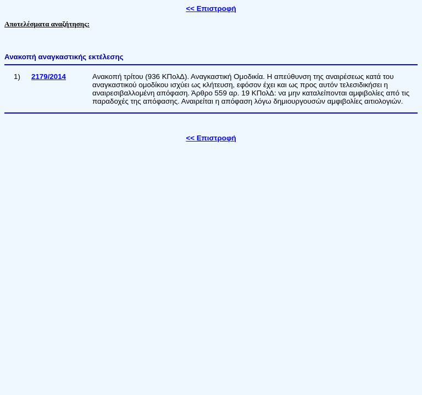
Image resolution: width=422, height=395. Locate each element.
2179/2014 (48, 76)
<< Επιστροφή (211, 8)
